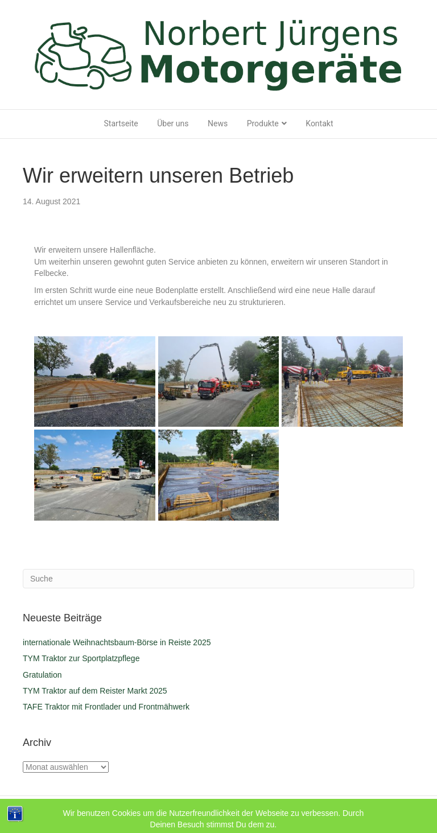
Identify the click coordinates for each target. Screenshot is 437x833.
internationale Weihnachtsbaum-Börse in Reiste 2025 (117, 642)
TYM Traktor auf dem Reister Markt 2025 (95, 690)
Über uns (172, 123)
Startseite (121, 123)
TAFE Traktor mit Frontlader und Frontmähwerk (106, 706)
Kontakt (319, 123)
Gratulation (42, 674)
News (218, 123)
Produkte (263, 123)
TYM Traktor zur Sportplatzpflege (81, 658)
